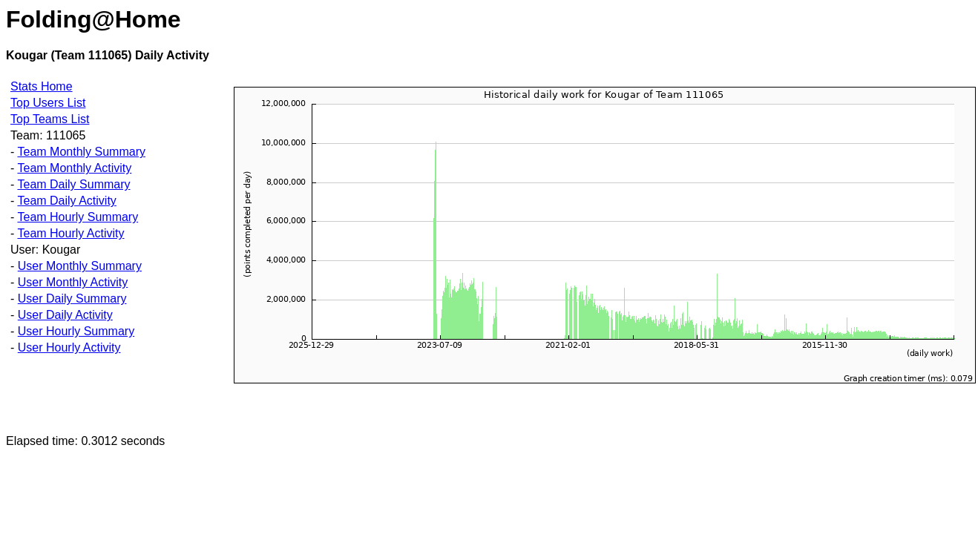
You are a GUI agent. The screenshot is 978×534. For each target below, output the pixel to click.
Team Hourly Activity (70, 233)
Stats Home (41, 86)
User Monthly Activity (73, 282)
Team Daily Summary (73, 184)
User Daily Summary (72, 298)
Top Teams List (49, 119)
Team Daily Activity (66, 200)
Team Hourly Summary (77, 217)
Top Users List (47, 102)
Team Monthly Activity (74, 168)
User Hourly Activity (69, 347)
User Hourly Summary (76, 331)
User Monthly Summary (80, 266)
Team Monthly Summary (81, 151)
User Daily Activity (65, 315)
